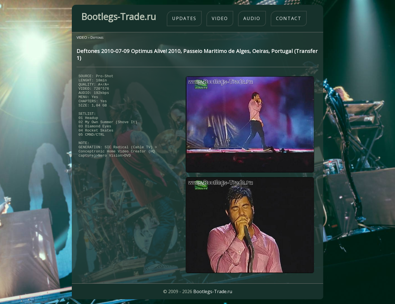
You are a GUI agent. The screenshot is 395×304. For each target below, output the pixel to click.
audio (251, 18)
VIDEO (82, 37)
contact (288, 18)
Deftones (97, 37)
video (220, 18)
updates (184, 18)
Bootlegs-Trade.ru (212, 291)
